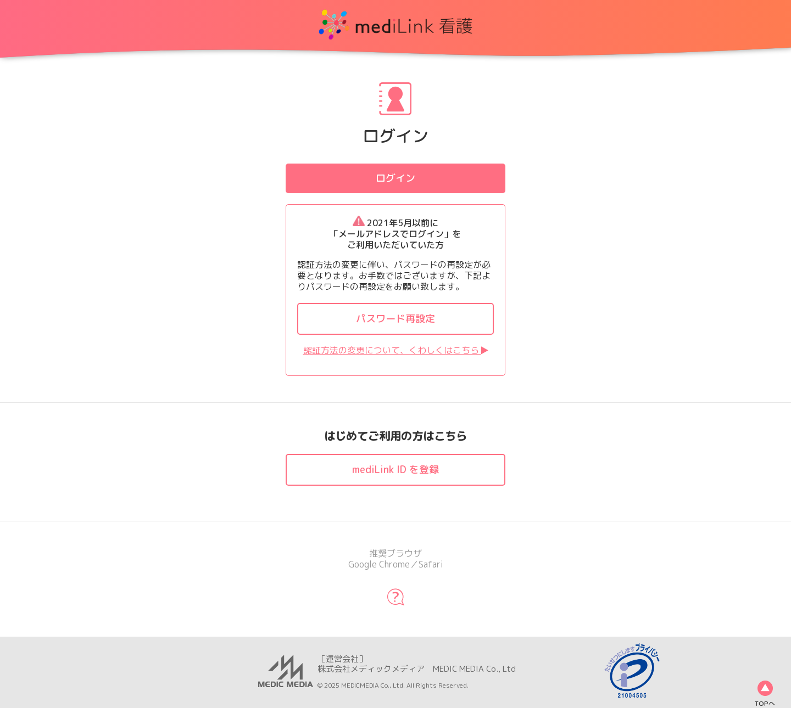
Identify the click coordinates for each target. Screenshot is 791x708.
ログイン (395, 178)
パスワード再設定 (395, 318)
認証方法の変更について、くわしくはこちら (395, 350)
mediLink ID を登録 (395, 469)
